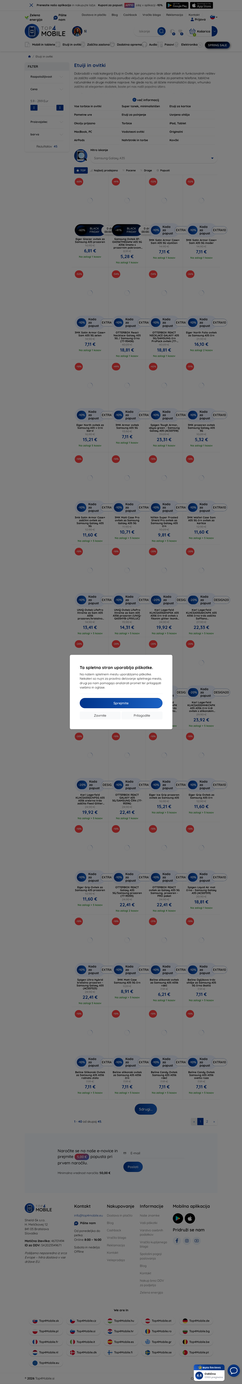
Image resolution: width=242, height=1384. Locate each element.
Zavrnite (100, 715)
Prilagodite (142, 715)
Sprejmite (121, 703)
